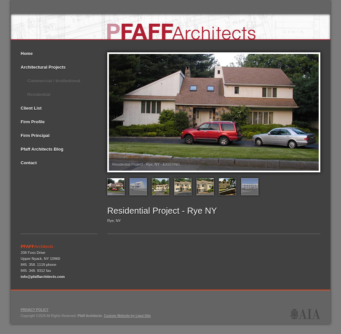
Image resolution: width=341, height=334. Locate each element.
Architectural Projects (43, 67)
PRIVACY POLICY (35, 310)
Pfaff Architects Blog (42, 149)
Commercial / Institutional (53, 80)
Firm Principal (35, 135)
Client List (31, 108)
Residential (38, 94)
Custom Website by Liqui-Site (127, 316)
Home (27, 53)
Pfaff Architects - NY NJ (182, 30)
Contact (29, 162)
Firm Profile (33, 121)
